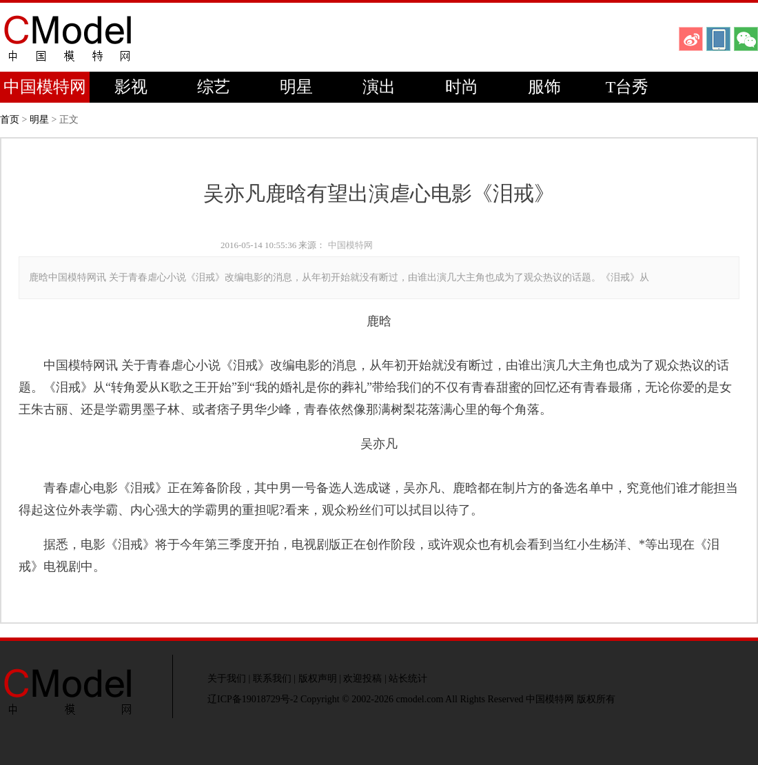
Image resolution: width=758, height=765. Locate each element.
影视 (130, 87)
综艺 (213, 87)
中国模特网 (44, 87)
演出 (379, 87)
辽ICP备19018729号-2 (252, 699)
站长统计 (408, 678)
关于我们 (226, 678)
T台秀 (627, 87)
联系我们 (272, 678)
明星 (296, 87)
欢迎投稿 (362, 678)
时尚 (461, 87)
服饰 (544, 87)
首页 (9, 119)
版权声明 (317, 678)
